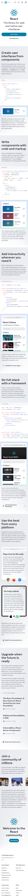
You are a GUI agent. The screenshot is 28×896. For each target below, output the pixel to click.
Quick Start (4, 868)
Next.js (13, 397)
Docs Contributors (5, 892)
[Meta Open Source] (14, 855)
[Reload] (24, 445)
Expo (16, 598)
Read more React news (12, 742)
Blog (17, 888)
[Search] (15, 2)
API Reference (14, 38)
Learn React (14, 34)
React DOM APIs (20, 870)
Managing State (5, 877)
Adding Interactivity (6, 875)
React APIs (18, 868)
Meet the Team (4, 890)
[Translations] (22, 2)
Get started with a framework (14, 505)
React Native (8, 598)
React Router (21, 397)
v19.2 (9, 2)
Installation (4, 870)
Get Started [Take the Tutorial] (14, 840)
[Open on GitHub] (26, 2)
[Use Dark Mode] (18, 2)
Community (5, 885)
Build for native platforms (13, 640)
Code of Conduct (5, 888)
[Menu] (2, 2)
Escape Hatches (5, 879)
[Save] (23, 111)
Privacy (17, 892)
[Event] (11, 457)
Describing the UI (5, 872)
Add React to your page (12, 366)
